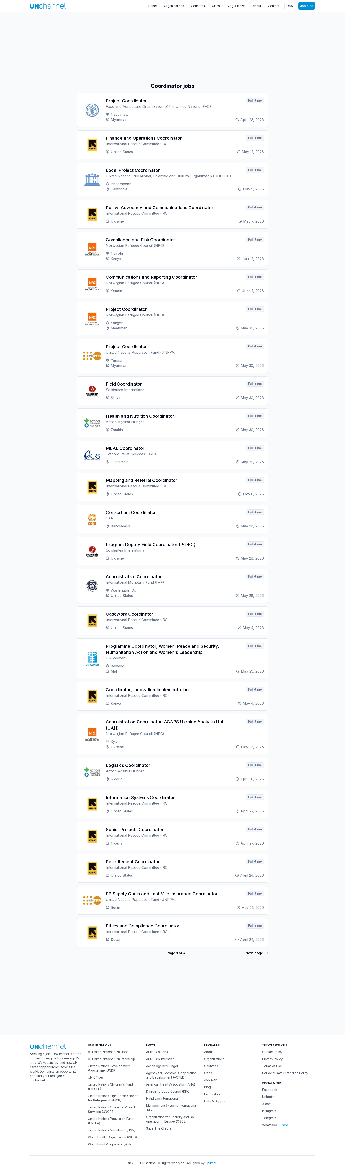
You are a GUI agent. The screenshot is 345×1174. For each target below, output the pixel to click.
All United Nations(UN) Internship (111, 1059)
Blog (207, 1087)
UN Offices (96, 1077)
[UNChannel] (48, 6)
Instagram (269, 1111)
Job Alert (306, 6)
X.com (266, 1104)
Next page (256, 953)
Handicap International (162, 1098)
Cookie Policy (272, 1052)
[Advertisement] (132, 47)
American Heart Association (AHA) (170, 1084)
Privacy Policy (272, 1059)
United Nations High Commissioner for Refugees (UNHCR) (113, 1098)
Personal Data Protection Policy (285, 1073)
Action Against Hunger (162, 1066)
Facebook (269, 1090)
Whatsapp (269, 1125)
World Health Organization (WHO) (112, 1137)
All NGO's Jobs (157, 1052)
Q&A (289, 6)
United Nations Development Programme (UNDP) (109, 1068)
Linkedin (268, 1097)
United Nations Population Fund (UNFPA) (111, 1121)
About (256, 6)
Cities (216, 6)
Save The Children (159, 1128)
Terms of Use (272, 1066)
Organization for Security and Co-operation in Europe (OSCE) (170, 1119)
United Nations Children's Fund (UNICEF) (110, 1087)
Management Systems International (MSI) (171, 1108)
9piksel (211, 1163)
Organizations (174, 6)
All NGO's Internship (160, 1059)
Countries (198, 6)
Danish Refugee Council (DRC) (168, 1091)
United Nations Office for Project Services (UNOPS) (111, 1109)
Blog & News (236, 6)
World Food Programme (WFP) (110, 1144)
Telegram (269, 1118)
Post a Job (212, 1094)
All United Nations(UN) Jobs (108, 1052)
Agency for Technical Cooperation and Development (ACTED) (171, 1075)
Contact (273, 6)
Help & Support (215, 1101)
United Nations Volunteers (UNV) (112, 1130)
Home (152, 6)
